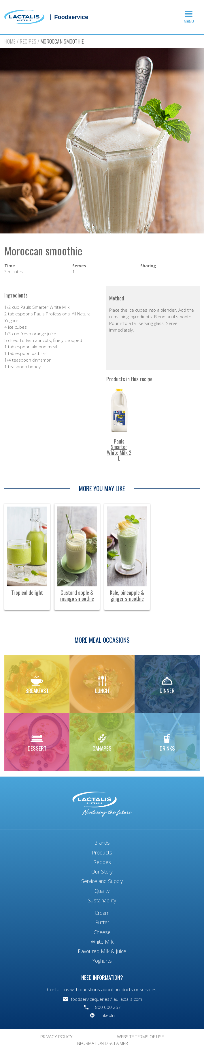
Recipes (28, 41)
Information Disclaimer (102, 1043)
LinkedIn (107, 1015)
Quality (102, 890)
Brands (102, 842)
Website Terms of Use (140, 1036)
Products (102, 852)
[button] (190, 17)
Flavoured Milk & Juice (102, 951)
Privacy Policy (56, 1036)
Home (10, 41)
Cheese (102, 932)
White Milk (102, 941)
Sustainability (102, 900)
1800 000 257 (106, 1007)
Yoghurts (102, 960)
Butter (102, 922)
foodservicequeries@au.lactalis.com (106, 999)
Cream (102, 912)
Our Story (102, 871)
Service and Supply (102, 881)
